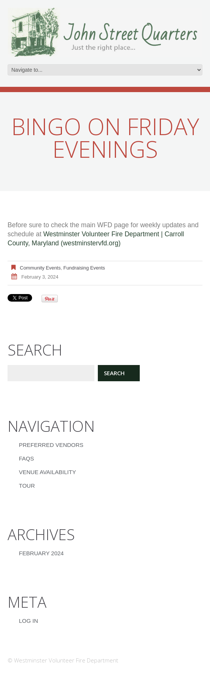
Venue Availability (47, 472)
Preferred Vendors (51, 445)
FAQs (26, 458)
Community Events (40, 268)
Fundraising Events (84, 268)
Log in (28, 621)
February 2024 (41, 553)
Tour (27, 485)
